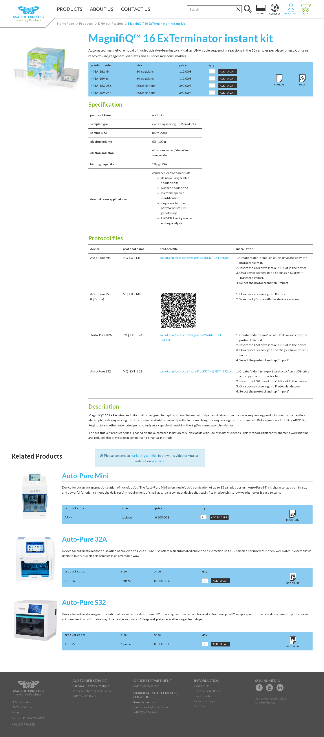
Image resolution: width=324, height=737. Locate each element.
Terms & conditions (207, 691)
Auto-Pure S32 (84, 602)
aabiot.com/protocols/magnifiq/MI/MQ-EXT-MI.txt (194, 257)
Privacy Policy (203, 696)
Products (69, 9)
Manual (279, 84)
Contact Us (135, 9)
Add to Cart (228, 71)
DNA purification (110, 23)
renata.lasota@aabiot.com (150, 707)
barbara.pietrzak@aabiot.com (91, 691)
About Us (101, 9)
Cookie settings (204, 701)
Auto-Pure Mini (85, 476)
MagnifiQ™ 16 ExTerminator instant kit (156, 23)
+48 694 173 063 (84, 696)
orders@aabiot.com (146, 686)
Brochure (292, 519)
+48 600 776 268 (23, 724)
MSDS (302, 84)
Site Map (199, 706)
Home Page (65, 23)
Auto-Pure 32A (84, 539)
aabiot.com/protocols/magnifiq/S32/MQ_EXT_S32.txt (196, 371)
